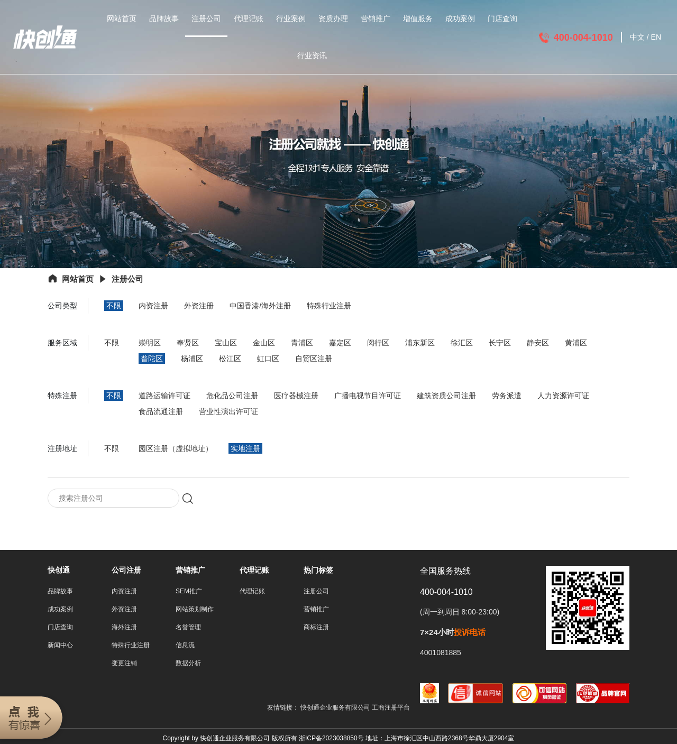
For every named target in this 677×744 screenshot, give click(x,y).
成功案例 (460, 18)
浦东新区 (420, 342)
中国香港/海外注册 (260, 305)
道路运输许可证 (164, 395)
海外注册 (124, 628)
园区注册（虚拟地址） (176, 448)
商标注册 (316, 628)
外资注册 (199, 305)
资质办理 (333, 18)
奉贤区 (188, 342)
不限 (113, 305)
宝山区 (226, 342)
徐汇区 (462, 342)
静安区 (538, 342)
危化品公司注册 (232, 395)
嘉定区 (340, 342)
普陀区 (152, 358)
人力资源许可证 (563, 395)
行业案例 (291, 18)
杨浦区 (192, 358)
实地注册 (245, 448)
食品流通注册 (161, 411)
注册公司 (206, 18)
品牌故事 (164, 18)
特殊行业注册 (329, 305)
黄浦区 (576, 342)
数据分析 (188, 664)
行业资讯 (312, 55)
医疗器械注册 (296, 395)
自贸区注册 (313, 358)
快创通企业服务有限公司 (336, 708)
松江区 (230, 358)
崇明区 (150, 342)
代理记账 (248, 18)
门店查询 (502, 18)
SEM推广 (189, 592)
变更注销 (124, 664)
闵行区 (378, 342)
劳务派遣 (507, 395)
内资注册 (153, 305)
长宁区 (500, 342)
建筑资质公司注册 (446, 395)
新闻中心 (60, 646)
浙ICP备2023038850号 (331, 739)
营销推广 (375, 18)
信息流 (185, 646)
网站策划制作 (195, 610)
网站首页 (121, 18)
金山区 (264, 342)
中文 (637, 37)
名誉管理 (188, 628)
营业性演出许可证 (228, 411)
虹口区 (268, 358)
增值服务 (418, 18)
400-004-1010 (583, 37)
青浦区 (302, 342)
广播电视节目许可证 (367, 395)
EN (656, 37)
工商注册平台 (391, 708)
